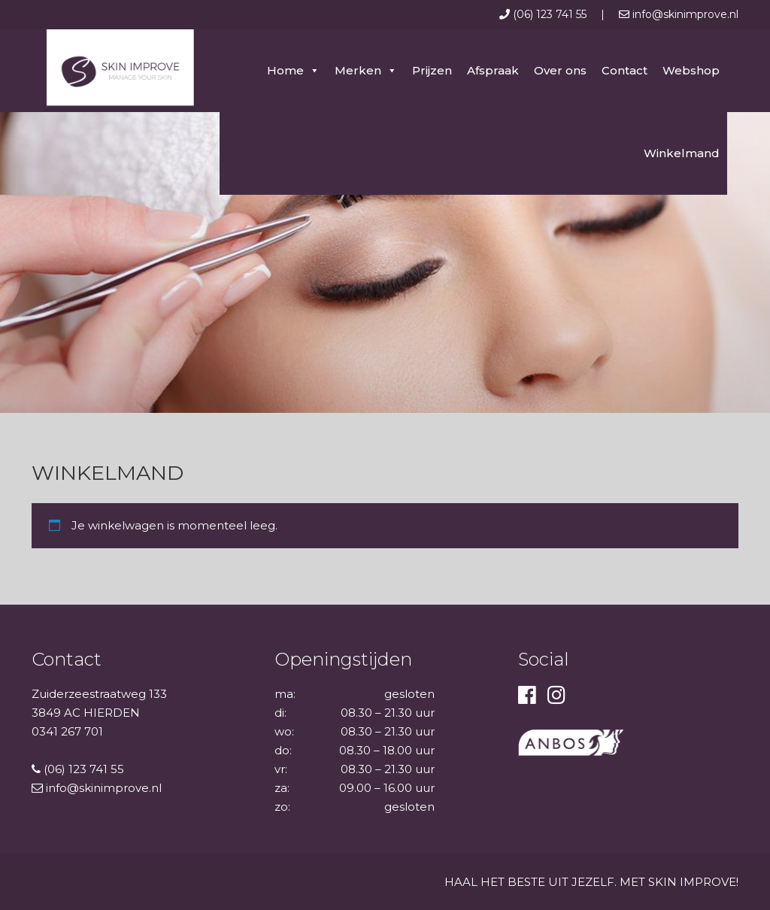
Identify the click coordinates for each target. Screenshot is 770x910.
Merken (358, 70)
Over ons (560, 70)
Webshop (691, 70)
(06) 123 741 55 (544, 14)
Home (285, 70)
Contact (624, 70)
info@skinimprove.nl (678, 14)
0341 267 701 (67, 731)
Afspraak (493, 70)
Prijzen (432, 70)
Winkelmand (682, 153)
